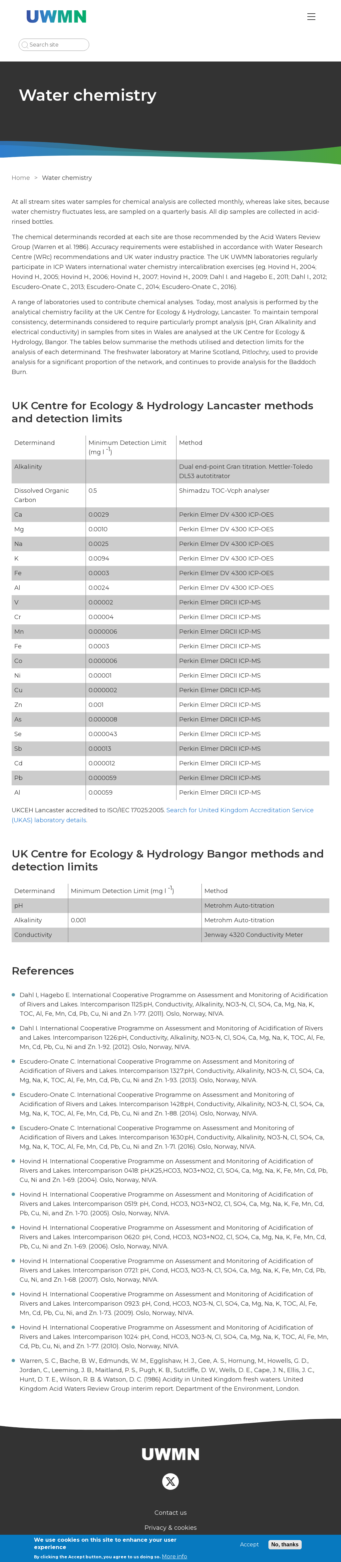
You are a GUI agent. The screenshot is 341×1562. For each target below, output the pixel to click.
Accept (249, 1545)
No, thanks (285, 1544)
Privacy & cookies (171, 1517)
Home (20, 178)
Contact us (171, 1502)
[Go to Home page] (58, 16)
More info (174, 1556)
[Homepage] (170, 1445)
